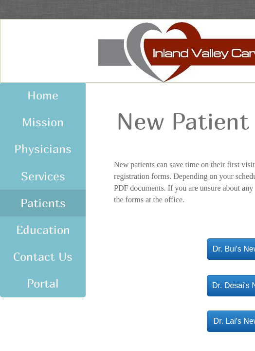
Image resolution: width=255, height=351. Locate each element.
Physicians (43, 149)
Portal (43, 283)
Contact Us (43, 256)
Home (42, 95)
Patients (43, 203)
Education (43, 229)
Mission (43, 122)
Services (43, 176)
